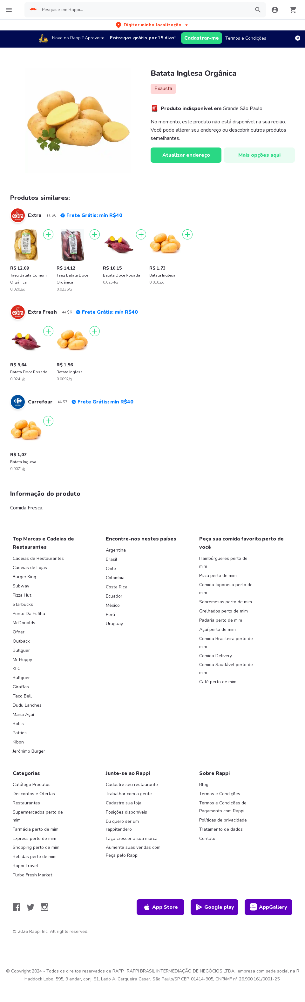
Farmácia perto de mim (35, 829)
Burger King (24, 577)
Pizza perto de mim (218, 576)
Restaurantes (26, 803)
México (113, 605)
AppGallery (268, 907)
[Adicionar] (48, 234)
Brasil (111, 559)
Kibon (18, 742)
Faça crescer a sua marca (132, 838)
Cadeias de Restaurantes (38, 558)
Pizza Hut (22, 595)
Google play (214, 907)
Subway (21, 586)
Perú (110, 615)
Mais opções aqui (259, 155)
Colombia (115, 578)
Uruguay (114, 624)
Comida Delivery (215, 656)
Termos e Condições (245, 38)
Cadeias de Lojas (30, 568)
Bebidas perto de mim (35, 857)
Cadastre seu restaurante (132, 785)
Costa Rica (116, 587)
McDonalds (24, 623)
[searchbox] (144, 9)
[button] (152, 25)
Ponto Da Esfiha (29, 614)
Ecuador (114, 596)
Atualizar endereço (186, 155)
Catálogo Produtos (32, 785)
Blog (203, 785)
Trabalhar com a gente (129, 794)
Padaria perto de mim (220, 620)
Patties (20, 733)
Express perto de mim (34, 838)
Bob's (18, 724)
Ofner (18, 632)
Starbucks (23, 604)
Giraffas (21, 687)
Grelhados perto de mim (223, 611)
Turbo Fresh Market (32, 875)
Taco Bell (22, 696)
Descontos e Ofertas (34, 794)
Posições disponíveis (126, 812)
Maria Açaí (23, 714)
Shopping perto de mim (36, 847)
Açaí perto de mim (217, 629)
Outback (21, 641)
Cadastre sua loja (123, 803)
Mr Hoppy (22, 660)
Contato (207, 838)
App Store (160, 907)
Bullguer (21, 650)
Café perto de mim (217, 682)
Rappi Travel (25, 866)
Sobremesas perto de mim (225, 602)
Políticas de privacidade (223, 820)
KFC (16, 668)
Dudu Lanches (27, 705)
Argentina (116, 550)
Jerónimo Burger (29, 751)
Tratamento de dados (221, 829)
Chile (111, 569)
